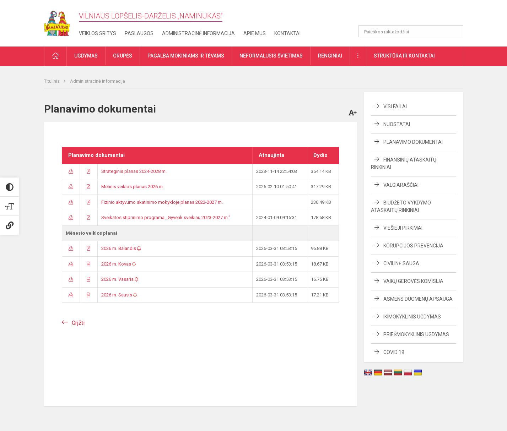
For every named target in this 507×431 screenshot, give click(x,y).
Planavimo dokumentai (413, 142)
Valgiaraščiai (401, 185)
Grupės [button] (122, 56)
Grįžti (78, 323)
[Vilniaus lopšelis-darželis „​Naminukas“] (61, 21)
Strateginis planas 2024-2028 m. (134, 171)
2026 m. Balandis (121, 248)
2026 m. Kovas (118, 264)
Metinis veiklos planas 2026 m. (132, 186)
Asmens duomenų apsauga (418, 299)
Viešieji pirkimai (402, 228)
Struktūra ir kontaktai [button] (404, 56)
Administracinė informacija (198, 33)
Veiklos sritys (97, 33)
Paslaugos (139, 33)
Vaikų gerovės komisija (413, 281)
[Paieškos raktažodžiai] (410, 31)
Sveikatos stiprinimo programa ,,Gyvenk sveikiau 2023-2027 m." (165, 217)
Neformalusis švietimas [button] (271, 56)
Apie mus (254, 33)
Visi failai (395, 106)
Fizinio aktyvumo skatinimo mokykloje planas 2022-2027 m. (162, 202)
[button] (415, 15)
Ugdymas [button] (86, 56)
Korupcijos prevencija (413, 246)
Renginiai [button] (330, 56)
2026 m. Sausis (119, 295)
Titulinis (52, 81)
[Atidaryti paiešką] (455, 31)
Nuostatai (396, 124)
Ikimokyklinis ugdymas (412, 317)
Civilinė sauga (401, 263)
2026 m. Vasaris (120, 279)
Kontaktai (287, 33)
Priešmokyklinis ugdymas (416, 334)
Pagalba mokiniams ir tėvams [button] (185, 56)
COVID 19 (393, 352)
